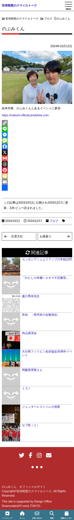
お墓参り (45, 236)
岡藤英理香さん (32, 369)
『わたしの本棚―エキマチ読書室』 (45, 277)
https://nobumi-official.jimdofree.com (25, 115)
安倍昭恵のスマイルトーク (19, 5)
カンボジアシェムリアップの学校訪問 (47, 259)
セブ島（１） (31, 425)
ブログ (53, 220)
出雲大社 (17, 236)
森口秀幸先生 (31, 296)
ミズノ (26, 388)
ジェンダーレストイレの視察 (41, 406)
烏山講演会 (29, 333)
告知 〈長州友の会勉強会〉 (41, 314)
